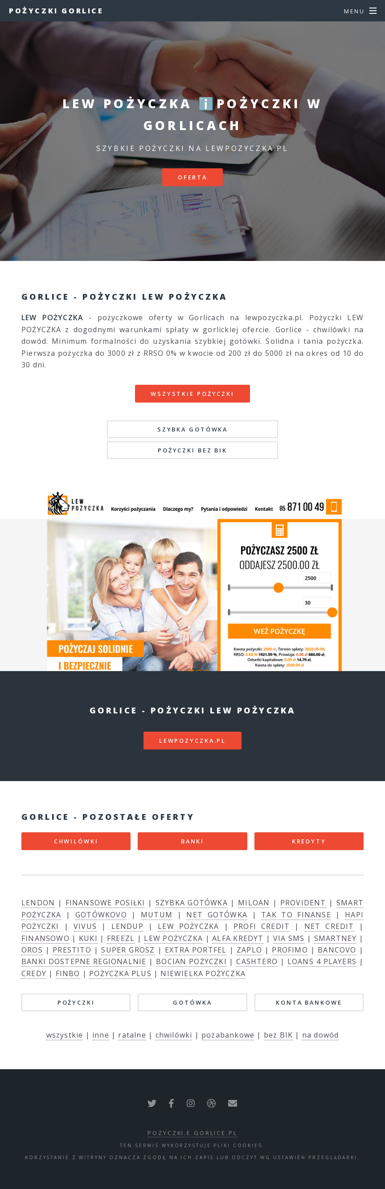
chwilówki (174, 1035)
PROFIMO (289, 950)
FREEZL (121, 938)
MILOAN (254, 903)
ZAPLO (249, 950)
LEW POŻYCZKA (188, 926)
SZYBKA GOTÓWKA (192, 429)
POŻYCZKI (76, 1002)
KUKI (88, 938)
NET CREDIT (329, 926)
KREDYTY (309, 841)
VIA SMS (289, 938)
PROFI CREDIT (261, 926)
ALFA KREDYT (237, 938)
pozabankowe (227, 1035)
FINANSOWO (45, 938)
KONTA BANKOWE (309, 1002)
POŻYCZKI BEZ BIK (192, 450)
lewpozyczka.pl (192, 741)
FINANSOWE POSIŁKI (105, 903)
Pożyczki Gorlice (56, 11)
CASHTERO (257, 961)
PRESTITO (72, 950)
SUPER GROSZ (128, 950)
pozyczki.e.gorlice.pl (192, 1133)
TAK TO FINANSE (296, 915)
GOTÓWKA (192, 1002)
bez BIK (278, 1035)
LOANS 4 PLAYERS (321, 961)
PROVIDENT (303, 903)
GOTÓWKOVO (101, 915)
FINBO (68, 973)
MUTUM (156, 915)
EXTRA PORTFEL (196, 950)
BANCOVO (337, 950)
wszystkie (64, 1035)
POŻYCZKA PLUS (120, 973)
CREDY (33, 973)
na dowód (320, 1035)
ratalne (132, 1035)
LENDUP (127, 926)
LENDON (38, 903)
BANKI (192, 841)
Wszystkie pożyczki (192, 394)
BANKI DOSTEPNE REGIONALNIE (83, 961)
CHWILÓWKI (76, 841)
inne (100, 1035)
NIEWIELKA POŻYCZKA (203, 973)
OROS (32, 950)
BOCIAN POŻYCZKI (191, 961)
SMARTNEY (335, 938)
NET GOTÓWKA (216, 915)
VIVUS (85, 926)
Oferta (192, 177)
